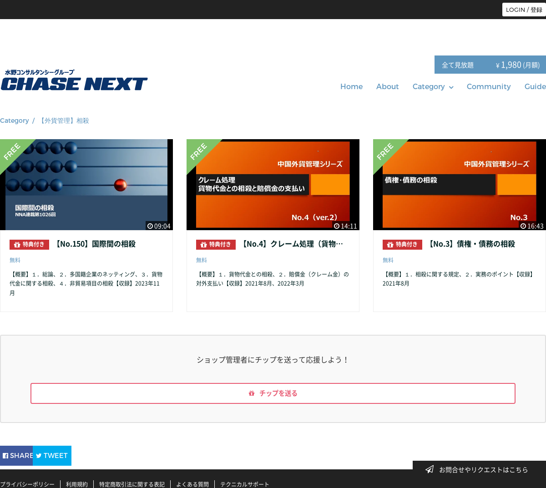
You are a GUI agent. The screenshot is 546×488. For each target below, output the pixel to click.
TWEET (78, 455)
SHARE (24, 455)
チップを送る (273, 394)
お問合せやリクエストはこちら (479, 469)
